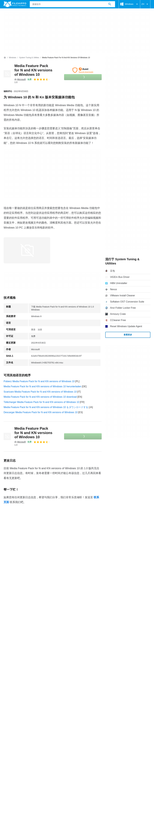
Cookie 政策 (26, 766)
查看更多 (128, 334)
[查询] (72, 4)
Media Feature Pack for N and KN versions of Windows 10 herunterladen (42, 386)
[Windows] (12, 57)
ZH (145, 4)
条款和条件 (10, 766)
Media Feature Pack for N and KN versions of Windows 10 (33, 70)
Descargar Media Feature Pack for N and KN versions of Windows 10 (41, 412)
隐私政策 (42, 766)
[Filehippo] (15, 4)
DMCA (68, 766)
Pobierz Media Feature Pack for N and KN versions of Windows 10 (39, 381)
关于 (6, 760)
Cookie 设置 (82, 766)
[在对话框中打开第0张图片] (27, 250)
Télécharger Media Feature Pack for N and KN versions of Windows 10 (41, 402)
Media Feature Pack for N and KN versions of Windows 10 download (40, 397)
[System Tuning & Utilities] (29, 57)
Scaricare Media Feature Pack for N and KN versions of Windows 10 (40, 391)
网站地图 (35, 760)
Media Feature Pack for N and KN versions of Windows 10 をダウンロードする (46, 407)
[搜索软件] (110, 4)
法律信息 (56, 766)
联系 (15, 760)
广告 (24, 760)
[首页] (5, 57)
